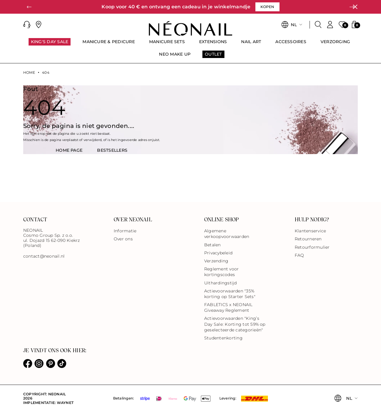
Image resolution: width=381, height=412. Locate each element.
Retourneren (308, 239)
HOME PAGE (69, 150)
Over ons (123, 239)
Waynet (65, 402)
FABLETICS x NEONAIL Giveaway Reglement (228, 307)
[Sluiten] (355, 7)
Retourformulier (312, 247)
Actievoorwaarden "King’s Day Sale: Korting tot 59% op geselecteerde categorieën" (235, 324)
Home (29, 73)
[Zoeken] (318, 24)
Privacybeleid (218, 253)
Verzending (216, 261)
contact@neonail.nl (44, 256)
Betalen (212, 244)
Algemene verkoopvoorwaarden (226, 233)
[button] (29, 7)
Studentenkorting (223, 338)
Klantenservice (310, 231)
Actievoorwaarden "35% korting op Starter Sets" (229, 293)
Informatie (125, 231)
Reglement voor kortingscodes (221, 271)
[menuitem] (50, 44)
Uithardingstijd (220, 283)
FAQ (299, 255)
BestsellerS (112, 150)
